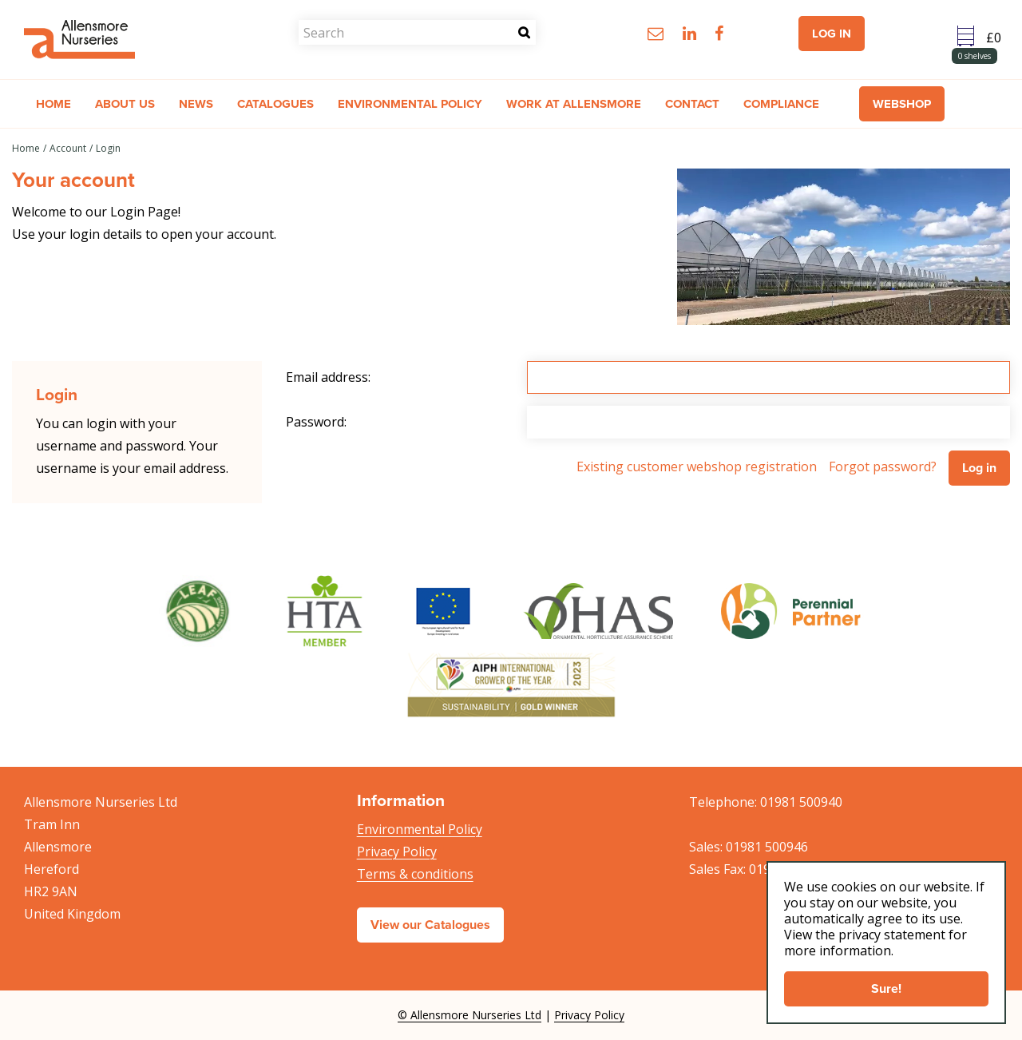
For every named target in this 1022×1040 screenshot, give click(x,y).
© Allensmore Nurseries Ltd (469, 1014)
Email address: (328, 377)
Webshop (902, 104)
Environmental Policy (419, 829)
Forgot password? (883, 466)
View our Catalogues (430, 924)
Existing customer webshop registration (696, 466)
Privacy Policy (397, 851)
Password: (316, 422)
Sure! (886, 988)
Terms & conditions (415, 874)
